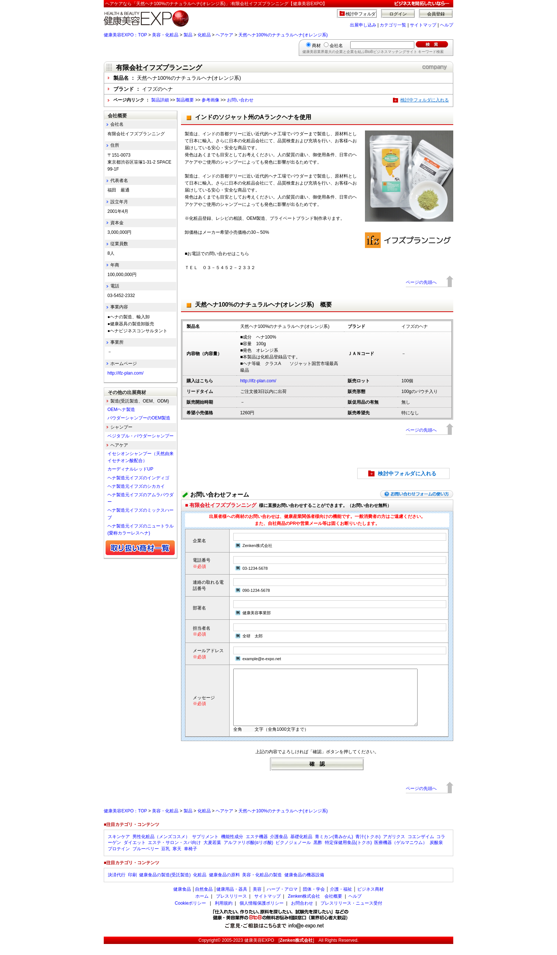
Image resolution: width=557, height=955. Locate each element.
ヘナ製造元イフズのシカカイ (136, 486)
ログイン (398, 14)
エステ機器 (257, 847)
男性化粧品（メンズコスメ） (161, 847)
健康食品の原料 (224, 885)
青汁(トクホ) (367, 847)
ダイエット (135, 853)
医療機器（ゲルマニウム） (400, 853)
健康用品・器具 (231, 900)
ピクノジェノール (293, 853)
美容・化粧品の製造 (262, 885)
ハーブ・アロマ (282, 900)
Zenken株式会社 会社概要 (315, 907)
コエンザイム (421, 847)
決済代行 (116, 885)
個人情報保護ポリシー (262, 914)
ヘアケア (224, 34)
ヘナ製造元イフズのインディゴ (138, 477)
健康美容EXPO (259, 951)
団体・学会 (314, 900)
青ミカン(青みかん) (334, 847)
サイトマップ (423, 25)
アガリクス (394, 847)
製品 (188, 34)
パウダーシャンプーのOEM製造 (138, 418)
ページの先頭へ (421, 282)
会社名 (336, 45)
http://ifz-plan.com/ (258, 380)
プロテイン (119, 859)
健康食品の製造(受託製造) (165, 885)
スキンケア (119, 847)
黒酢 (317, 853)
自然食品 (204, 900)
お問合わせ (302, 914)
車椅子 (190, 859)
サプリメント (205, 847)
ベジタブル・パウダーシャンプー (140, 436)
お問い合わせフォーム (219, 494)
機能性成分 (232, 847)
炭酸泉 (436, 853)
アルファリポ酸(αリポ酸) (248, 853)
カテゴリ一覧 (393, 25)
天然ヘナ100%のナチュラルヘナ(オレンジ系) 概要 (263, 304)
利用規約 (224, 914)
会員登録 (436, 14)
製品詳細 (160, 100)
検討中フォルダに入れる (424, 100)
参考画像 (210, 100)
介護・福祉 (341, 900)
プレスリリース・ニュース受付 (351, 914)
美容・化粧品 (165, 34)
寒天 (177, 859)
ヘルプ (446, 25)
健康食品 (182, 900)
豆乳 (165, 859)
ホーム (202, 907)
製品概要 (185, 100)
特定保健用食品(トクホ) (348, 853)
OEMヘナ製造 (121, 409)
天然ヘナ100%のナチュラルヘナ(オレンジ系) (283, 34)
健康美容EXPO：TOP (125, 34)
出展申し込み (363, 25)
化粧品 (204, 34)
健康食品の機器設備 (304, 885)
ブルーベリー (145, 859)
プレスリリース (231, 907)
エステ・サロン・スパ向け (174, 853)
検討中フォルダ (360, 14)
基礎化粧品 (301, 847)
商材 (316, 45)
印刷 (132, 885)
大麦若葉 (212, 853)
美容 (257, 900)
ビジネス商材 (370, 900)
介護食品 (279, 847)
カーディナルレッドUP (130, 469)
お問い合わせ (240, 100)
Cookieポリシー (190, 914)
